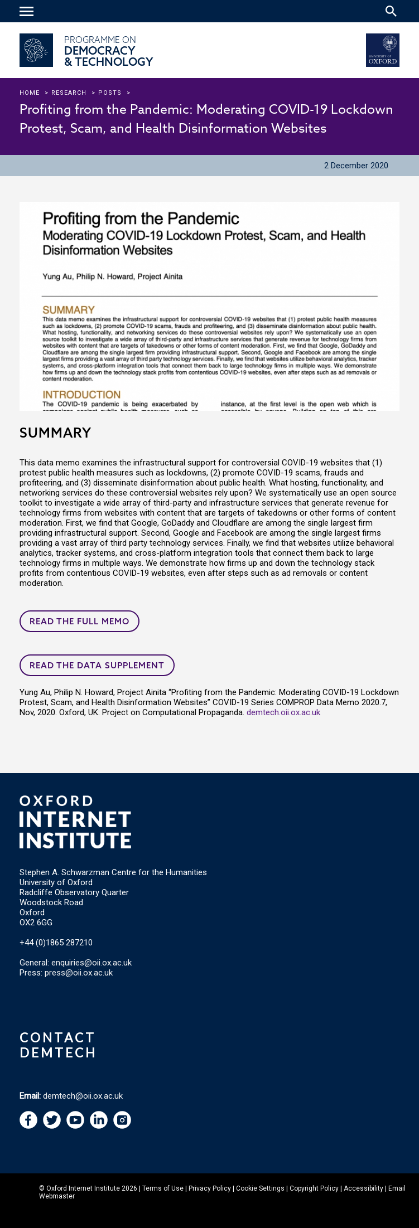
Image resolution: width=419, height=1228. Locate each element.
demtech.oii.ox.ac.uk (283, 712)
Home (30, 92)
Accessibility (363, 1188)
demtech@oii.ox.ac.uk (83, 1096)
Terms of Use (163, 1188)
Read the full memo (79, 621)
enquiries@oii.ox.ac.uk (91, 963)
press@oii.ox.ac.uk (79, 973)
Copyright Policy (314, 1188)
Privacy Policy (210, 1188)
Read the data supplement (97, 665)
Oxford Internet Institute (83, 1188)
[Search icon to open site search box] (391, 11)
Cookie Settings (260, 1188)
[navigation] (28, 12)
